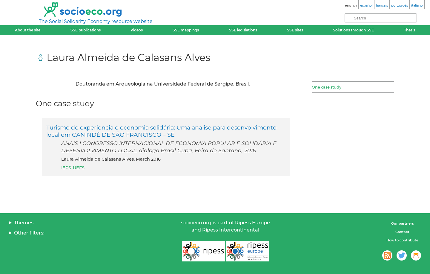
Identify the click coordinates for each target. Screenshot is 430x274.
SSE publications (85, 30)
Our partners (402, 223)
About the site (27, 30)
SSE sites (295, 30)
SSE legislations (243, 30)
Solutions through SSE (353, 30)
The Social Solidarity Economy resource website (96, 21)
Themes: (24, 223)
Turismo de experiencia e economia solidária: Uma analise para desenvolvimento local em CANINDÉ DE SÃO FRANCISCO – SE (161, 131)
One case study (326, 87)
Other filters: (29, 233)
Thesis (409, 30)
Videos (136, 30)
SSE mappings (186, 30)
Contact (402, 232)
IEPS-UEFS (73, 168)
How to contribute (402, 240)
